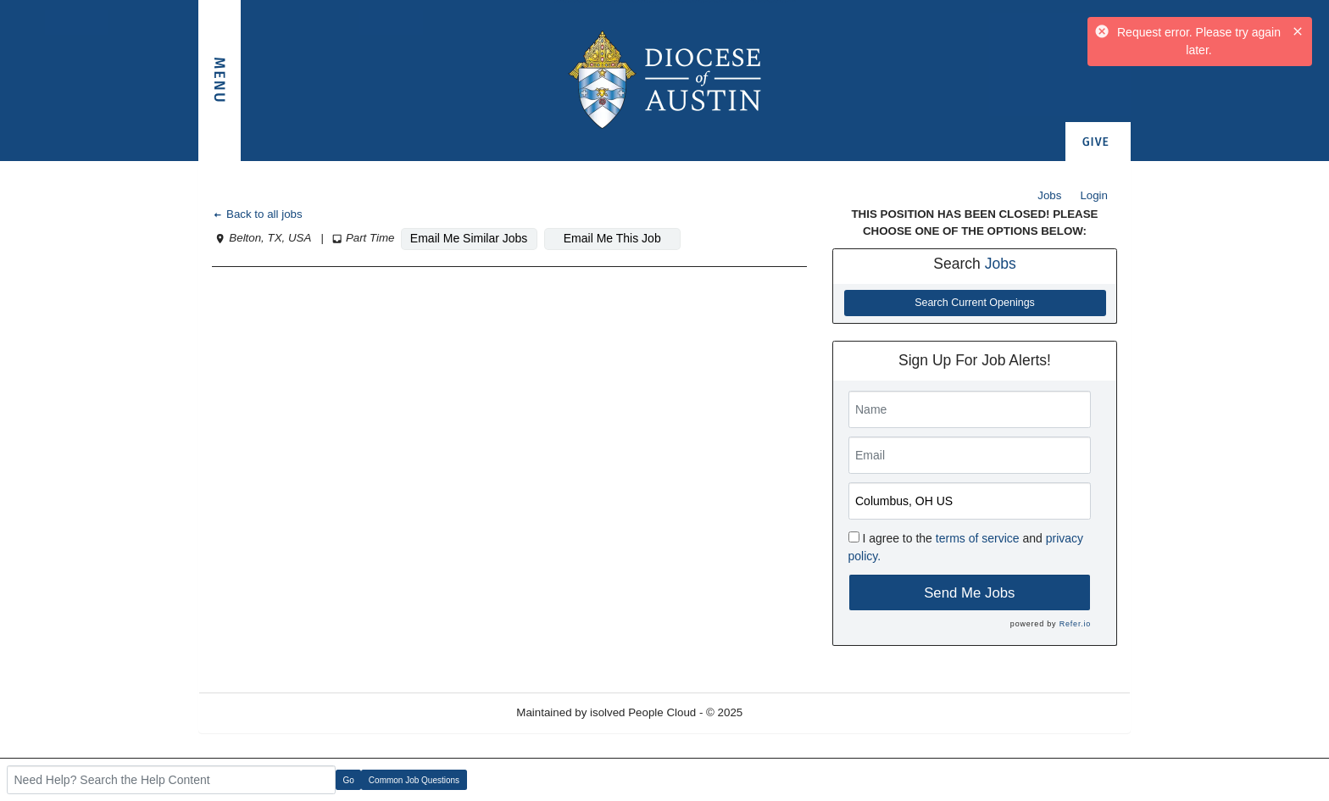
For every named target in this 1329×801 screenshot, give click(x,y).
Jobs (1049, 195)
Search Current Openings (975, 303)
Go (348, 780)
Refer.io (1075, 624)
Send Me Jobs (969, 593)
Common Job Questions (414, 780)
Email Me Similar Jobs (468, 238)
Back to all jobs (257, 214)
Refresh (793, 712)
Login (1094, 195)
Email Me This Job (612, 238)
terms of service (978, 538)
